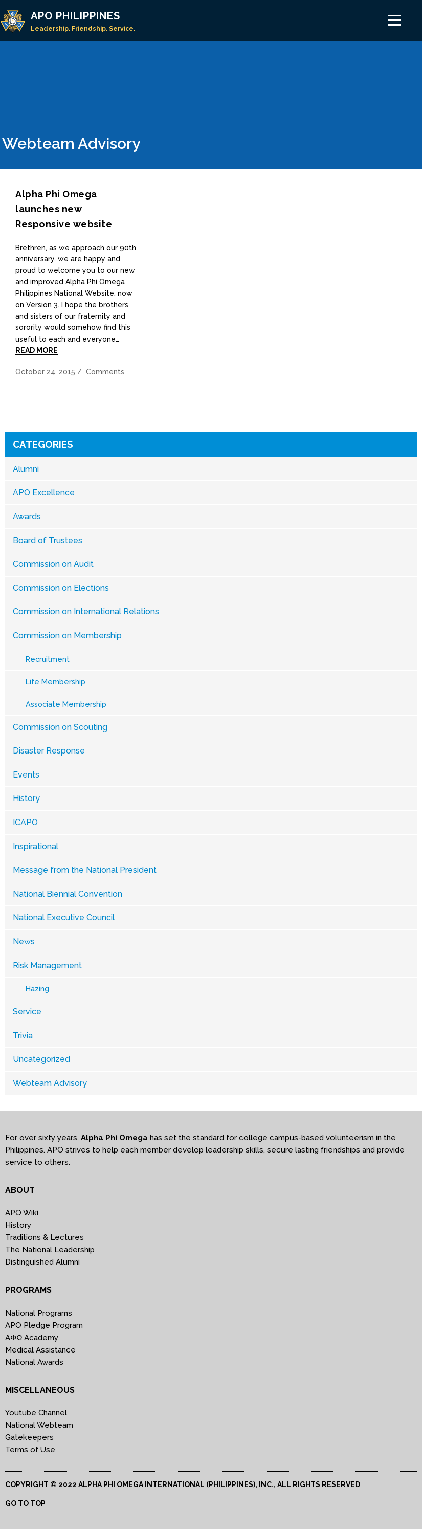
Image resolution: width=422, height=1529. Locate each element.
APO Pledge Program (44, 1325)
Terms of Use (30, 1449)
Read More (36, 350)
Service (27, 1011)
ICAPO (25, 822)
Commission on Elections (61, 588)
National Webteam (39, 1425)
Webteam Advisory (50, 1083)
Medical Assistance (40, 1350)
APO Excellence (44, 492)
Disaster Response (49, 751)
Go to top (25, 1503)
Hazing (37, 988)
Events (26, 775)
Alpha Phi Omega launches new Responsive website (63, 209)
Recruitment (48, 659)
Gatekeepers (29, 1437)
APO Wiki (21, 1212)
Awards (27, 516)
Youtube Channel (36, 1412)
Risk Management (47, 965)
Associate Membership (66, 704)
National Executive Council (64, 917)
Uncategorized (41, 1059)
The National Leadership (50, 1249)
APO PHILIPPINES (75, 16)
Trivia (23, 1035)
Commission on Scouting (60, 727)
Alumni (26, 469)
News (24, 941)
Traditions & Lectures (44, 1237)
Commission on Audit (53, 564)
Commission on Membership (67, 635)
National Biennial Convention (67, 894)
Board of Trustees (47, 540)
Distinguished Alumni (42, 1262)
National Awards (34, 1362)
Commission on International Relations (86, 611)
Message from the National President (85, 870)
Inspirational (35, 846)
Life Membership (55, 681)
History (26, 798)
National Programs (38, 1313)
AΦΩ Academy (31, 1337)
